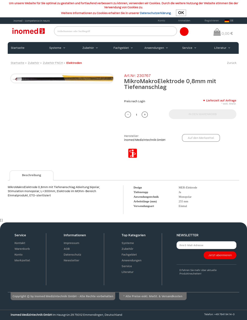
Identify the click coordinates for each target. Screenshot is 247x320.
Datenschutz (72, 255)
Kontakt (19, 243)
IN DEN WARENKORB (203, 114)
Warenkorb (22, 249)
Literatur (222, 48)
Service (189, 48)
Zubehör (90, 48)
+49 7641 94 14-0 (224, 314)
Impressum (71, 243)
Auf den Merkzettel (201, 138)
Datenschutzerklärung (155, 13)
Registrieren (212, 20)
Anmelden (184, 20)
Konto (161, 20)
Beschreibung (31, 175)
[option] (62, 78)
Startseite (18, 48)
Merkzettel (22, 260)
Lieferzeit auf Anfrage (221, 100)
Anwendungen (156, 48)
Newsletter (71, 260)
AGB (67, 249)
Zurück (231, 63)
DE (229, 20)
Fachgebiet (123, 48)
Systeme (57, 48)
